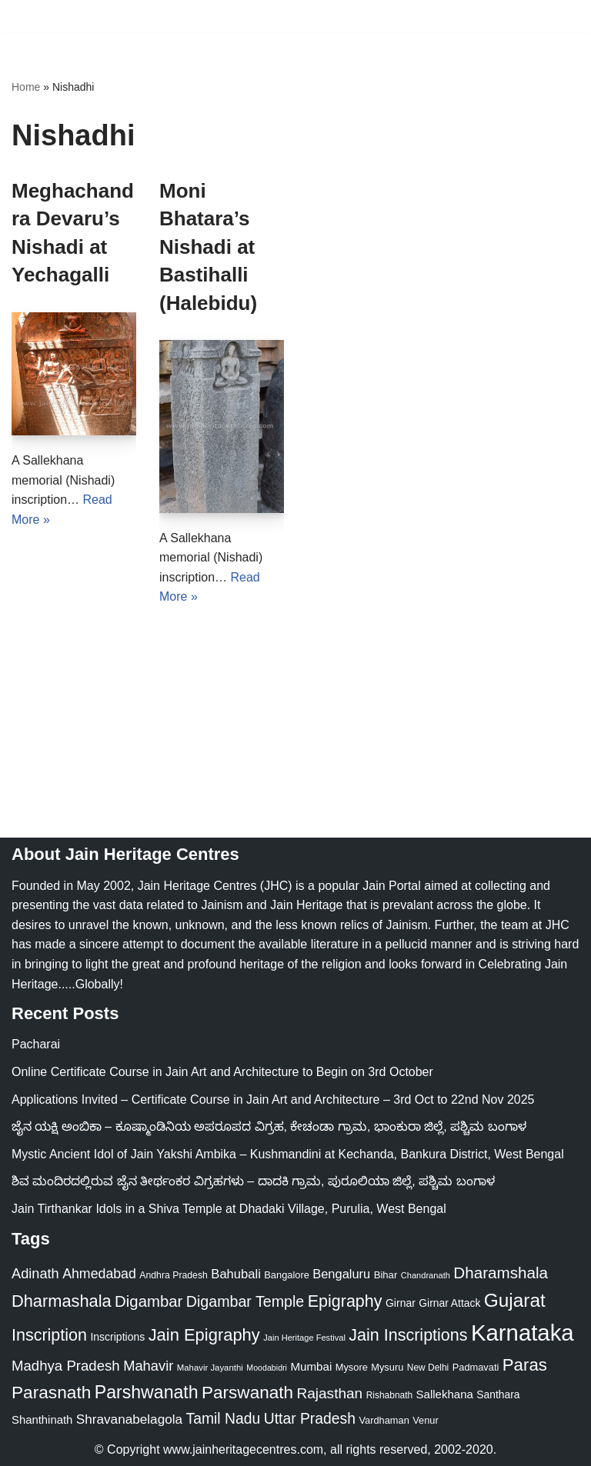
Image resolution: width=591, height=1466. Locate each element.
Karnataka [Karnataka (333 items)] (522, 1332)
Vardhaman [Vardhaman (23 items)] (384, 1420)
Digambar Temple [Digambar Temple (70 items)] (245, 1301)
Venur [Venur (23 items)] (425, 1420)
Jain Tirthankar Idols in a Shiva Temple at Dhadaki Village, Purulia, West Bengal (229, 1208)
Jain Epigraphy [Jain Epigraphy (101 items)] (204, 1334)
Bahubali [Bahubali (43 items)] (236, 1274)
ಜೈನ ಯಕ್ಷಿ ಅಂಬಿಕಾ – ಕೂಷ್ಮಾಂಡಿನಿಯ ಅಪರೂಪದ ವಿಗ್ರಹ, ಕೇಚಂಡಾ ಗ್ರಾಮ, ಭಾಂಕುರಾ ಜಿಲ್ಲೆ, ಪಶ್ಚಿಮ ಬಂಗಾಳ (269, 1126)
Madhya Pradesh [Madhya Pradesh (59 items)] (66, 1366)
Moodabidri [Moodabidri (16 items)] (266, 1367)
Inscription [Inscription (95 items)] (49, 1335)
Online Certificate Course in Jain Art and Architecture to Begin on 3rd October (222, 1071)
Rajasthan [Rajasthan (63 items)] (329, 1393)
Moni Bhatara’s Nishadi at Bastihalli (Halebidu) (208, 247)
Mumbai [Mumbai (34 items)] (311, 1366)
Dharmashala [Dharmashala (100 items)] (62, 1301)
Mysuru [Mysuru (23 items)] (387, 1367)
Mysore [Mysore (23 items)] (352, 1367)
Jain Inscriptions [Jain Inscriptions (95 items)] (408, 1335)
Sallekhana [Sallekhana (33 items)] (444, 1394)
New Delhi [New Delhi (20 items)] (428, 1367)
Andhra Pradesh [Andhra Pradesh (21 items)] (173, 1275)
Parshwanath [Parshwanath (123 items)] (147, 1392)
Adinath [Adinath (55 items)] (35, 1273)
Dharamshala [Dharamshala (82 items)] (500, 1272)
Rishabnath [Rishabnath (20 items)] (389, 1395)
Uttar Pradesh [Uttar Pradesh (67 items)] (310, 1418)
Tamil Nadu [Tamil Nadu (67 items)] (223, 1418)
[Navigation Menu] (561, 16)
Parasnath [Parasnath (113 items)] (51, 1392)
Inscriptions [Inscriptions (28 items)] (117, 1337)
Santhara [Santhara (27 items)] (497, 1394)
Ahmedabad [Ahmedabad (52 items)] (99, 1273)
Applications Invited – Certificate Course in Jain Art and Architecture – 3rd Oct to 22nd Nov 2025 (273, 1099)
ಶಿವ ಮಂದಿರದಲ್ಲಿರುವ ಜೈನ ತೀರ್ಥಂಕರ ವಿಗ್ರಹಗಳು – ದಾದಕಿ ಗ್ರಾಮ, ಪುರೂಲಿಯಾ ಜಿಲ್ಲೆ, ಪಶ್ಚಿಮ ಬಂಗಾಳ (253, 1181)
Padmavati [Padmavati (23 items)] (475, 1367)
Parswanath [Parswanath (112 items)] (247, 1392)
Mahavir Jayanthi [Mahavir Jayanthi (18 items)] (210, 1367)
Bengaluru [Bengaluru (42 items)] (341, 1274)
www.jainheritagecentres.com (243, 1449)
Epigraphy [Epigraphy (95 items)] (345, 1301)
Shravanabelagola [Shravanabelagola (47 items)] (129, 1419)
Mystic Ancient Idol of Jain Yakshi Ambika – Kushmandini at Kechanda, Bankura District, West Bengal (288, 1154)
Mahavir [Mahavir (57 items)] (148, 1366)
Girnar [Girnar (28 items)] (401, 1303)
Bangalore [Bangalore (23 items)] (286, 1275)
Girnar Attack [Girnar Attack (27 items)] (449, 1303)
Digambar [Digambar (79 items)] (148, 1301)
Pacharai (36, 1044)
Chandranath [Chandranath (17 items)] (425, 1275)
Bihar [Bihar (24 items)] (386, 1275)
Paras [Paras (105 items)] (525, 1364)
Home (26, 87)
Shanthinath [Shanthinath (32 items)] (42, 1420)
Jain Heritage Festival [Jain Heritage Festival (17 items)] (304, 1337)
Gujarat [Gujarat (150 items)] (515, 1300)
